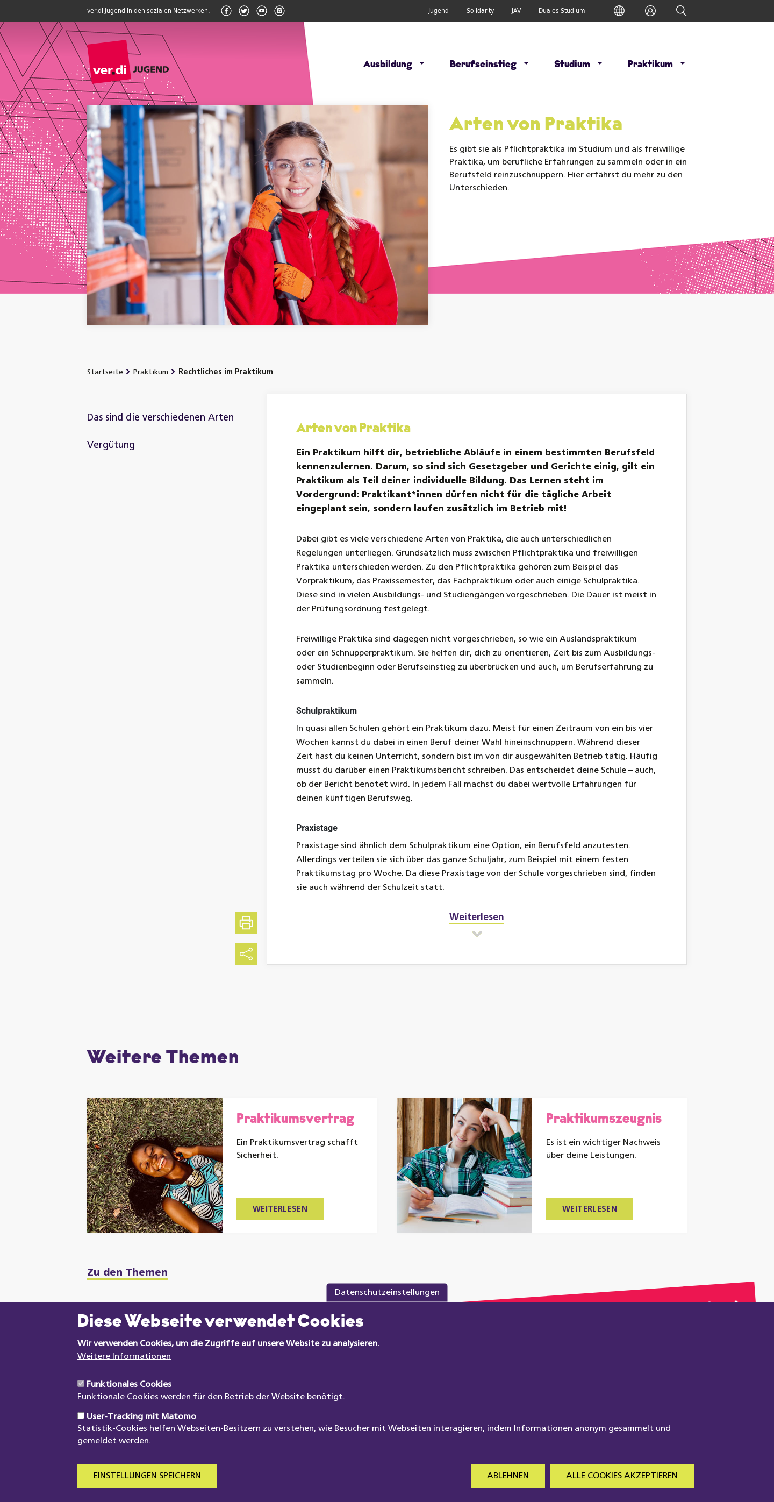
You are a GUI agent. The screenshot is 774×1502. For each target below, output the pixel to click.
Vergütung (111, 445)
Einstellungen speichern (147, 1489)
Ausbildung (387, 65)
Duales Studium (562, 11)
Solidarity (480, 11)
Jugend (438, 11)
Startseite (105, 372)
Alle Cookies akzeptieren (622, 1489)
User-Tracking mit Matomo (141, 1430)
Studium (572, 65)
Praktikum (650, 65)
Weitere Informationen (124, 1369)
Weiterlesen (280, 1210)
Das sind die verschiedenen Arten (160, 418)
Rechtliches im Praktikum (225, 372)
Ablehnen (508, 1489)
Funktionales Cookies (129, 1397)
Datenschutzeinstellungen (387, 1305)
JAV (516, 11)
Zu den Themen (127, 1273)
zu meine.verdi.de (667, 1310)
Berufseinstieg (483, 65)
